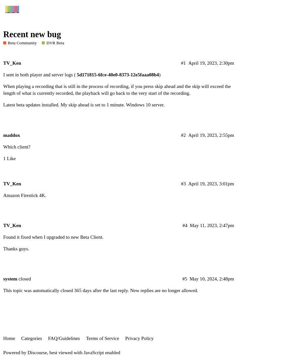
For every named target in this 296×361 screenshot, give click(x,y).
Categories (31, 338)
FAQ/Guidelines (64, 338)
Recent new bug (32, 34)
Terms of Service (102, 338)
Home (9, 338)
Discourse (37, 352)
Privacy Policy (139, 338)
